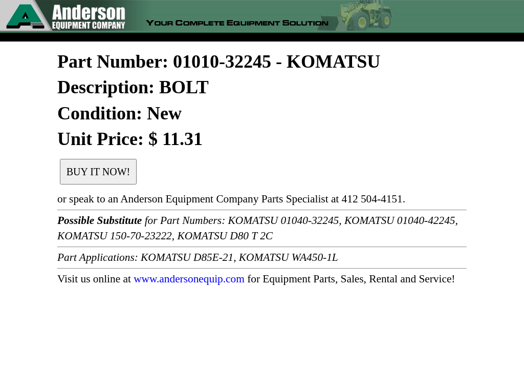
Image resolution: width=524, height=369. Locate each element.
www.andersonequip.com (189, 279)
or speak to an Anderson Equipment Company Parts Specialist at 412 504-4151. (231, 199)
